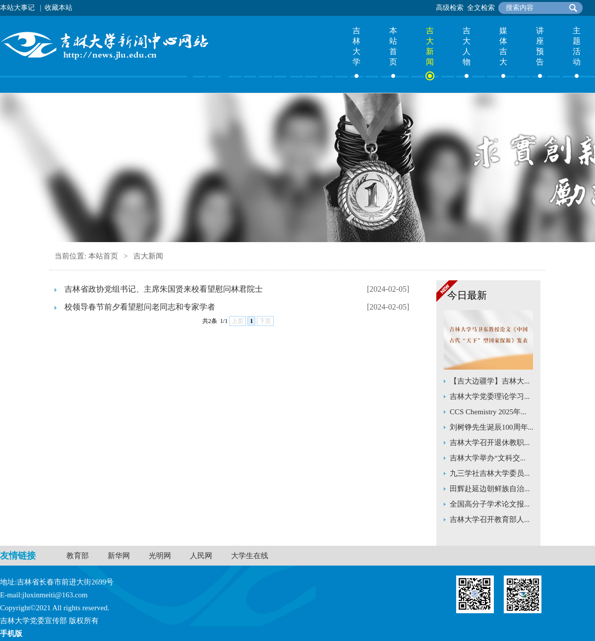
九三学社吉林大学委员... (490, 473)
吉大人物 (467, 46)
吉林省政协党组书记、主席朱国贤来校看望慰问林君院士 (163, 289)
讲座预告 (540, 46)
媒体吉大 (503, 46)
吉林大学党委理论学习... (490, 396)
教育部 (77, 556)
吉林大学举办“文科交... (488, 458)
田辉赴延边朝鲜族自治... (490, 489)
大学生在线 (249, 556)
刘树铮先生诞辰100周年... (492, 427)
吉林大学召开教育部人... (490, 519)
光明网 (160, 556)
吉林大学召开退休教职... (490, 443)
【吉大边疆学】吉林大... (490, 381)
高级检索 (450, 7)
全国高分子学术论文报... (490, 504)
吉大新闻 (430, 46)
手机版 (11, 634)
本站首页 (393, 46)
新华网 (119, 556)
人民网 (201, 556)
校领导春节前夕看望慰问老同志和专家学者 (139, 307)
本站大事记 (17, 7)
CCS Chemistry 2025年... (488, 412)
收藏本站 (58, 7)
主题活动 (577, 46)
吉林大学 (356, 46)
